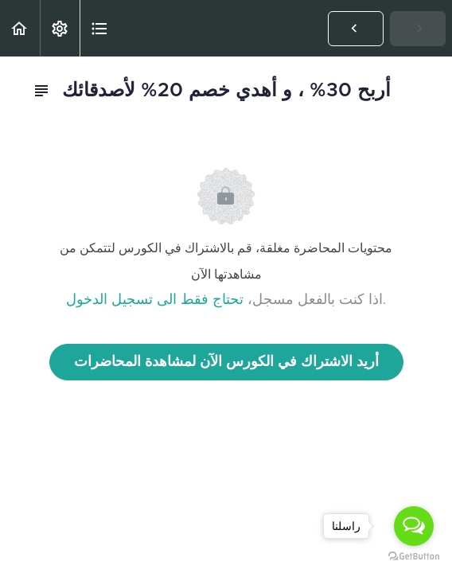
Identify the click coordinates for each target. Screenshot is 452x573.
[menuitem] (60, 28)
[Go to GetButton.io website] (413, 557)
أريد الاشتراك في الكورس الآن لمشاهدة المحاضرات (226, 362)
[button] (20, 28)
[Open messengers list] (414, 526)
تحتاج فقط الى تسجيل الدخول (155, 300)
